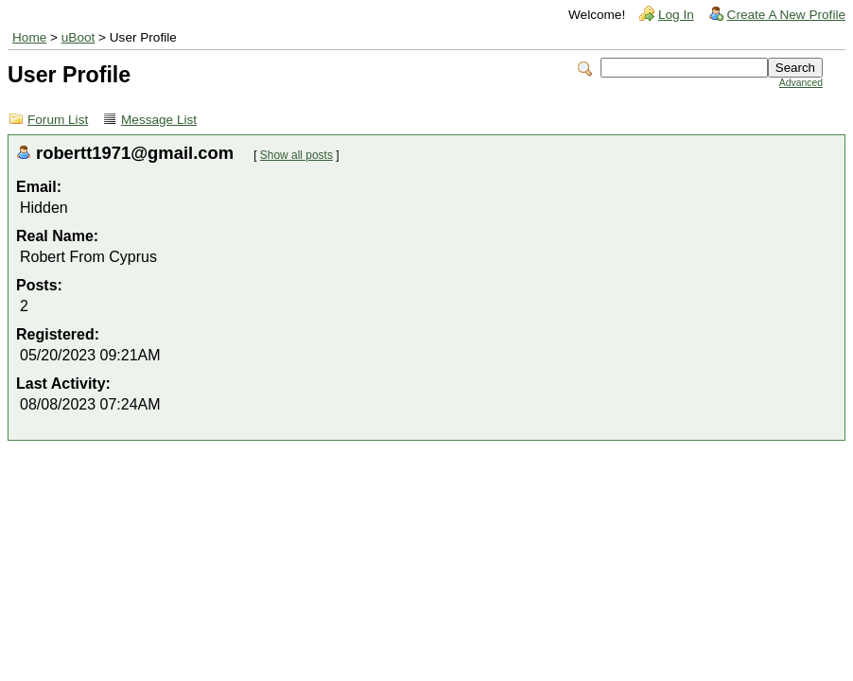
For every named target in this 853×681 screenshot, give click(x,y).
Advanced (801, 83)
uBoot (78, 37)
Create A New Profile (786, 15)
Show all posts (296, 155)
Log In (676, 15)
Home (29, 37)
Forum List (57, 120)
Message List (159, 120)
